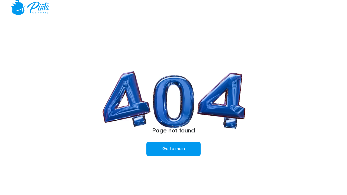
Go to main (173, 149)
